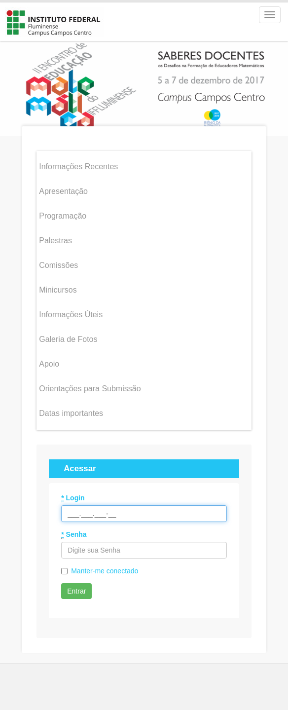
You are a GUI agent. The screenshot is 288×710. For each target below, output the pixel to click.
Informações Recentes (78, 164)
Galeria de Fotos (68, 337)
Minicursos (57, 287)
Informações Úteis (71, 312)
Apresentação (63, 189)
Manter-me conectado (104, 568)
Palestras (55, 238)
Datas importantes (71, 411)
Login (72, 495)
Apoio (49, 361)
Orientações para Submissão (90, 386)
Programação (62, 213)
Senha (73, 532)
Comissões (58, 263)
